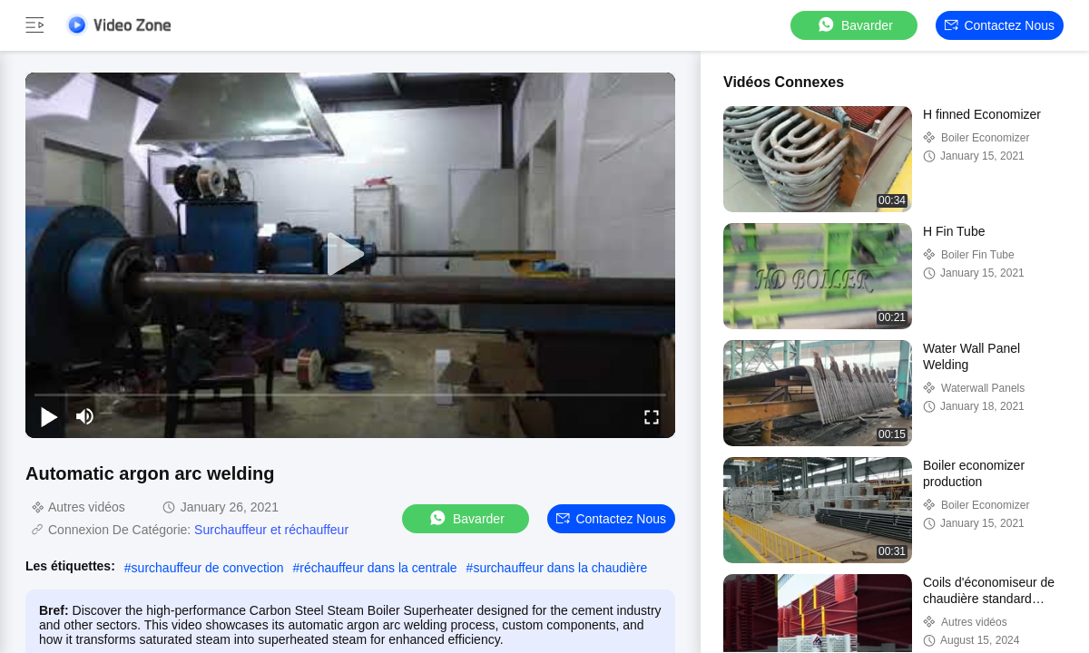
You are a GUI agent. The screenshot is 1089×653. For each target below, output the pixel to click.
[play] (350, 255)
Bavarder (854, 24)
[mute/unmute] (85, 416)
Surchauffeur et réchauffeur (271, 529)
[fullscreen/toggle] (651, 416)
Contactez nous (1000, 25)
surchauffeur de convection (208, 567)
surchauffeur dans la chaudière (560, 567)
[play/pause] (49, 416)
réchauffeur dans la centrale (377, 567)
